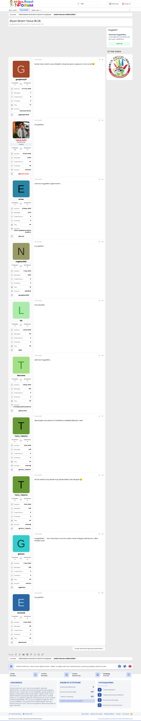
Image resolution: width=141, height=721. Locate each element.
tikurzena (23, 411)
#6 (102, 356)
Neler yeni (35, 10)
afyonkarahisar (25, 111)
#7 (103, 416)
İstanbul (28, 170)
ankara (28, 583)
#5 (102, 301)
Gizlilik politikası (109, 714)
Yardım (118, 714)
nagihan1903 (24, 295)
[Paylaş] (99, 59)
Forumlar (24, 10)
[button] (40, 10)
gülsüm (22, 587)
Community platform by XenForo (115, 719)
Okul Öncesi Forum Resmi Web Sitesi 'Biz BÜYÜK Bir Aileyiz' (25, 719)
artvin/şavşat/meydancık (22, 407)
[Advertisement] (56, 42)
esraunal (23, 642)
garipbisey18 (15, 24)
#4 (102, 242)
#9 (102, 534)
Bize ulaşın (85, 714)
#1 (103, 60)
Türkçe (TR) (27, 714)
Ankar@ (28, 465)
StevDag (106, 674)
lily (21, 350)
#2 (102, 120)
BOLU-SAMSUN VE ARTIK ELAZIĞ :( (22, 231)
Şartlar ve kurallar (96, 714)
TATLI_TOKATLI (25, 470)
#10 (102, 593)
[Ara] (87, 3)
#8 (102, 475)
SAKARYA (28, 291)
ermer (22, 236)
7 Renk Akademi (106, 690)
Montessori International (110, 705)
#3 (102, 179)
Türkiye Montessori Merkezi (111, 695)
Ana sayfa (13, 10)
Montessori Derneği (108, 700)
